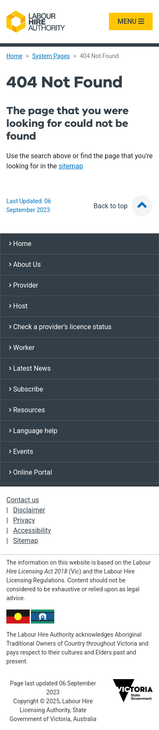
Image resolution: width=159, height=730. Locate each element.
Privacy (24, 520)
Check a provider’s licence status (60, 327)
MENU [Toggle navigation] (130, 21)
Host (18, 306)
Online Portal (30, 472)
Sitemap (25, 541)
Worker (21, 348)
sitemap (71, 166)
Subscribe (26, 389)
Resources (27, 410)
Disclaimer (29, 510)
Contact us (22, 500)
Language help (33, 431)
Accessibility (32, 530)
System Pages (51, 56)
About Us (25, 264)
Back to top (123, 206)
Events (21, 452)
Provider (23, 285)
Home (14, 56)
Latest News (30, 368)
